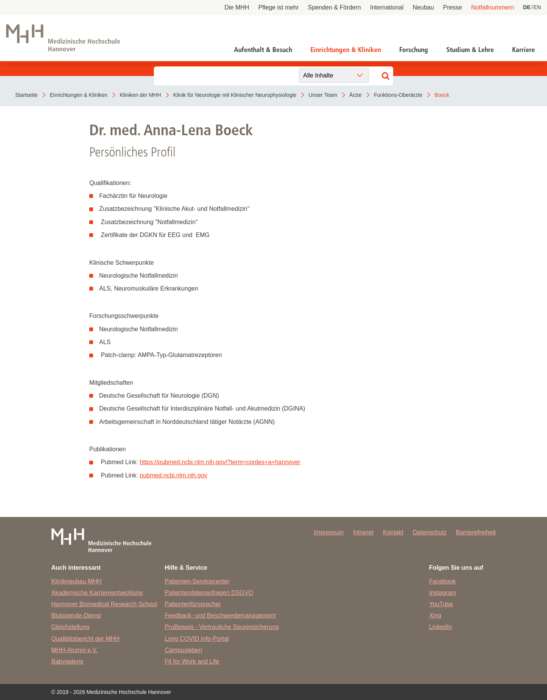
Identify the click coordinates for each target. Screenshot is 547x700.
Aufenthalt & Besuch (263, 50)
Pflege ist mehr (278, 7)
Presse (452, 7)
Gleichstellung (70, 627)
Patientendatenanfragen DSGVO (208, 592)
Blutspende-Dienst (76, 615)
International (386, 7)
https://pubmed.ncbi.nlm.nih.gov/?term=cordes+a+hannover (220, 462)
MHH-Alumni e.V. (74, 650)
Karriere (523, 50)
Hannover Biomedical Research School (104, 604)
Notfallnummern (492, 7)
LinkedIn (440, 627)
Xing (435, 615)
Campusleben (183, 650)
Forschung (413, 50)
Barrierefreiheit (476, 532)
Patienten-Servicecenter (196, 581)
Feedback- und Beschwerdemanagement (220, 615)
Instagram (442, 592)
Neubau (423, 7)
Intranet (363, 532)
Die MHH (236, 7)
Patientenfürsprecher (192, 604)
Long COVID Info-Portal (196, 638)
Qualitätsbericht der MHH (85, 638)
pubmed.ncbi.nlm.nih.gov (173, 475)
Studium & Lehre (470, 50)
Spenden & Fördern (334, 7)
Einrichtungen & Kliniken (345, 50)
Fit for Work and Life (191, 661)
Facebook (442, 581)
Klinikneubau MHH (76, 581)
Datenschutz (430, 532)
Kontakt (393, 532)
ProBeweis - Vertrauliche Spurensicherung (221, 627)
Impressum (329, 532)
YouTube (441, 604)
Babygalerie (67, 661)
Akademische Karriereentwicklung (97, 592)
